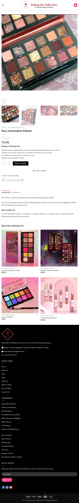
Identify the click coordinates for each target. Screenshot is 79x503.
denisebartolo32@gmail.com (14, 351)
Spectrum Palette (7, 317)
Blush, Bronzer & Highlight (11, 418)
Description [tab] (6, 192)
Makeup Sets (6, 442)
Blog (3, 377)
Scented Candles (7, 446)
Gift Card (5, 381)
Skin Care (5, 450)
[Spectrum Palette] (20, 295)
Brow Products (7, 411)
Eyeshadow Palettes (16, 127)
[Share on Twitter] (11, 180)
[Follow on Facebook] (3, 487)
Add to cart (20, 163)
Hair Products (6, 422)
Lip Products (6, 425)
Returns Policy (7, 385)
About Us (5, 370)
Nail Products (6, 439)
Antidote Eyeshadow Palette (50, 270)
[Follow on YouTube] (11, 487)
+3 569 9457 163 (10, 355)
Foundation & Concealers (11, 415)
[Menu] (3, 5)
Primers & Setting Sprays (10, 429)
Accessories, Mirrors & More (12, 457)
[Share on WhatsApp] (3, 180)
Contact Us (6, 392)
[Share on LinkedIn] (22, 180)
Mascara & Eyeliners (9, 407)
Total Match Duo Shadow (49, 318)
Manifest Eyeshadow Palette (11, 270)
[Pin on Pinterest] (18, 180)
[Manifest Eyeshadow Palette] (20, 248)
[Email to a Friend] (14, 180)
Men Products (7, 435)
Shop (3, 374)
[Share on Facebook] (7, 180)
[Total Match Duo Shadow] (59, 295)
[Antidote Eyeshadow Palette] (59, 248)
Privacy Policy (7, 388)
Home (4, 127)
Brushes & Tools (7, 453)
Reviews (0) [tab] (16, 192)
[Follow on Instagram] (7, 487)
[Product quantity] (6, 163)
